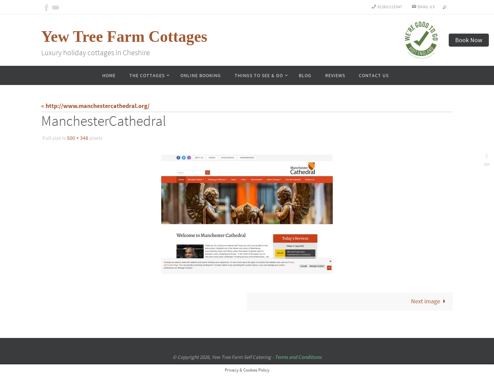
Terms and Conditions (298, 357)
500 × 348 (77, 137)
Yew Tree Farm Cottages (124, 36)
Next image (430, 301)
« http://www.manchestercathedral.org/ (95, 106)
